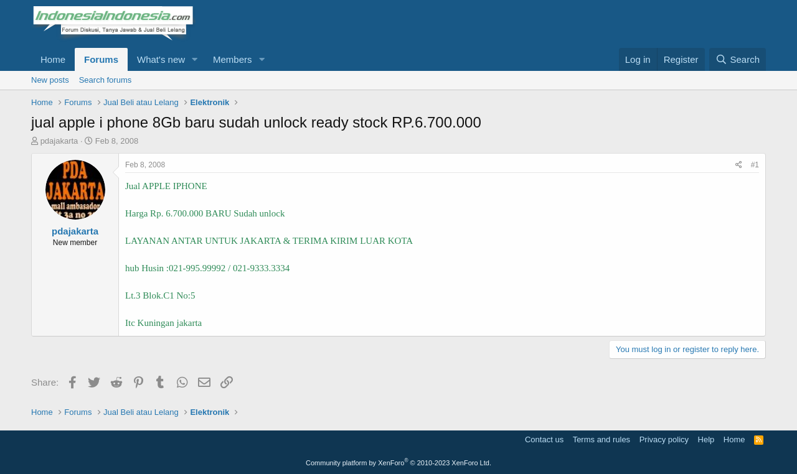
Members (232, 59)
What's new (161, 59)
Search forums (105, 80)
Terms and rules (601, 439)
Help (706, 439)
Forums (101, 59)
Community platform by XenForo (398, 463)
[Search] (737, 59)
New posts (50, 80)
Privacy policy (664, 439)
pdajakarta (59, 141)
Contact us (544, 439)
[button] (195, 59)
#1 (755, 164)
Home (52, 59)
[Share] (739, 165)
